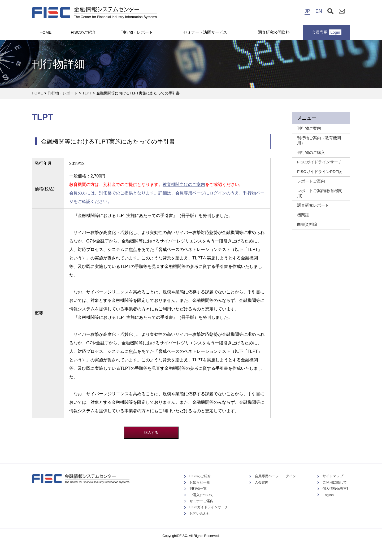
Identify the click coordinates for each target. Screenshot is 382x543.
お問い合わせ (199, 513)
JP (307, 11)
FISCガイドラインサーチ (208, 507)
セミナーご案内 (201, 501)
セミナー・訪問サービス (205, 32)
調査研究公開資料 (274, 32)
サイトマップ (333, 476)
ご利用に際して (335, 482)
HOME (45, 32)
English (328, 495)
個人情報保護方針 (336, 488)
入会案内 (261, 482)
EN (318, 11)
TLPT (86, 93)
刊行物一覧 (198, 488)
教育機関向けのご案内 (184, 184)
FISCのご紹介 (83, 32)
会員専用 (326, 32)
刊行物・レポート (137, 32)
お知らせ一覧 (199, 482)
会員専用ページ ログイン (275, 476)
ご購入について (201, 495)
